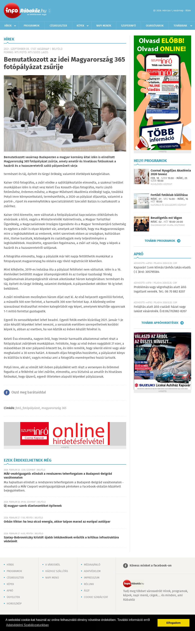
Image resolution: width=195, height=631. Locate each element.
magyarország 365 (53, 408)
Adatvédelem (92, 571)
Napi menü (52, 578)
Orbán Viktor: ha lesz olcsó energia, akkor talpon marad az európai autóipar (57, 521)
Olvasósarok (155, 26)
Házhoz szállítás (56, 571)
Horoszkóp (14, 604)
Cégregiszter (58, 26)
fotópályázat (31, 408)
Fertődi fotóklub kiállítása (169, 195)
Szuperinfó (128, 26)
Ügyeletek (13, 597)
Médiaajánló (92, 565)
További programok (160, 241)
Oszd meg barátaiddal (28, 392)
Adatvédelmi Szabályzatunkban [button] (27, 625)
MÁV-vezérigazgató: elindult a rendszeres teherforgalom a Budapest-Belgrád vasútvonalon (58, 475)
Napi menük (103, 26)
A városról (52, 565)
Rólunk (89, 584)
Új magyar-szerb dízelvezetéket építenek (33, 506)
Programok (32, 26)
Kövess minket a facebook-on (150, 565)
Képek (80, 26)
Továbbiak (180, 26)
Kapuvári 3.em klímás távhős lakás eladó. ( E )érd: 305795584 (162, 269)
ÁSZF (87, 591)
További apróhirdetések (159, 323)
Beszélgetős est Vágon (166, 218)
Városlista (49, 10)
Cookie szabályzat (96, 597)
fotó (18, 408)
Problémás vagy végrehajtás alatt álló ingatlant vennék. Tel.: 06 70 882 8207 (160, 289)
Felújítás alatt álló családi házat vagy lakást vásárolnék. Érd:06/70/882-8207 (160, 309)
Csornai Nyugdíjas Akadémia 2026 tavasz (171, 172)
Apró (10, 591)
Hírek (8, 26)
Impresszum (91, 578)
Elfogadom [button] (174, 622)
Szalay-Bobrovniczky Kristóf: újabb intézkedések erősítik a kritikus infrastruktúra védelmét (61, 539)
